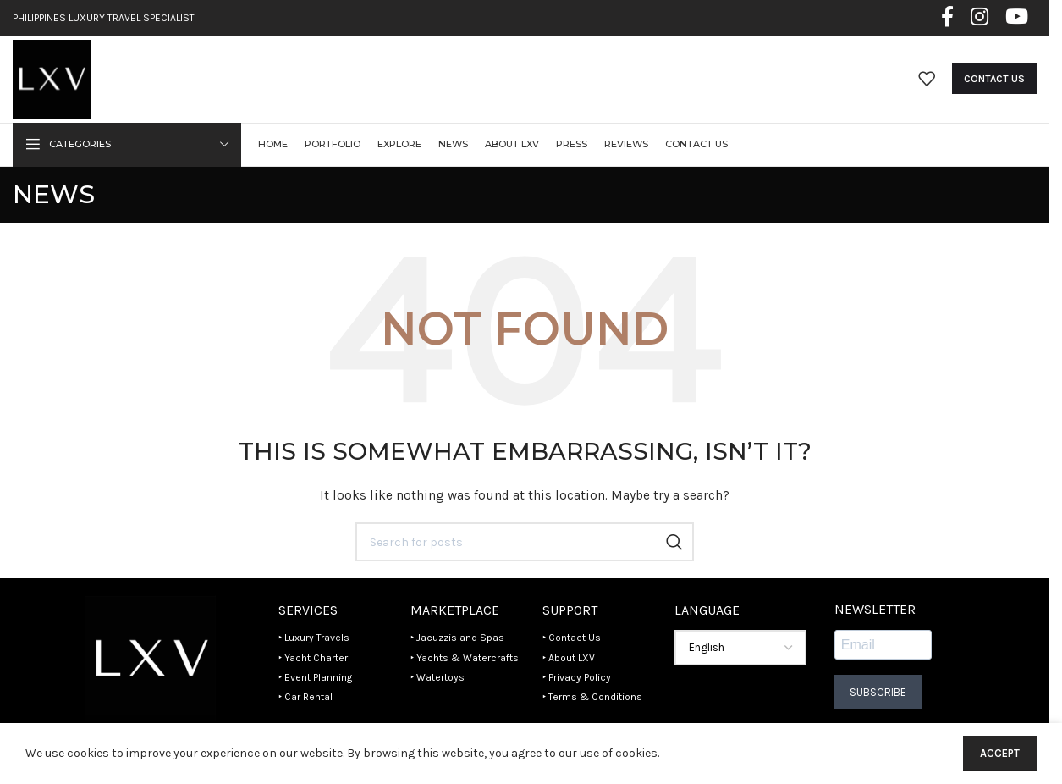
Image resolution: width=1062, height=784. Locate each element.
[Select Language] (740, 649)
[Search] (524, 543)
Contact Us (994, 80)
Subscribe (878, 693)
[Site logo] (52, 78)
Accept (1000, 753)
